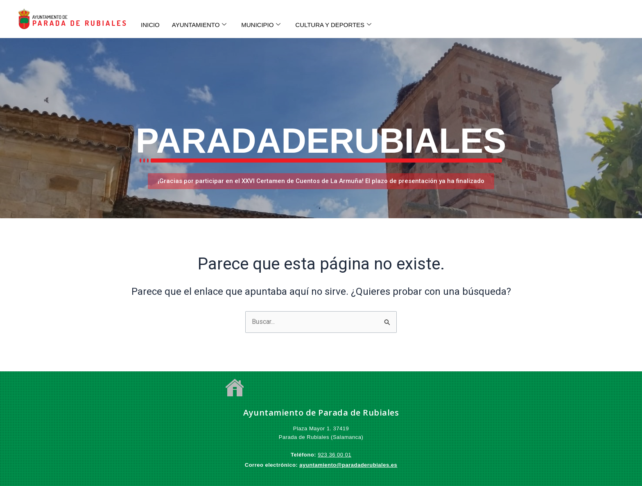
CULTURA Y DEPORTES (334, 25)
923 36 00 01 (334, 455)
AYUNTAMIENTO (199, 25)
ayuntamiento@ (320, 465)
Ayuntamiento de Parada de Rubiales (321, 412)
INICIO (150, 24)
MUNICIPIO (261, 25)
